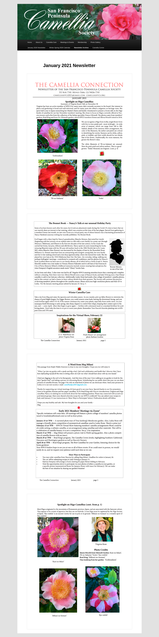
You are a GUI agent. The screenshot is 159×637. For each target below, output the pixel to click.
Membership (82, 42)
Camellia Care (51, 42)
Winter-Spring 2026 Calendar (59, 48)
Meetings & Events (67, 42)
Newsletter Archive (81, 48)
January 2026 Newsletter (36, 48)
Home (29, 42)
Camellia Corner (98, 48)
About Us (39, 42)
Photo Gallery (95, 42)
